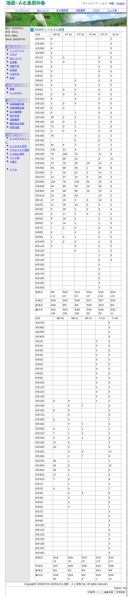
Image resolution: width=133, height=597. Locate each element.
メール (11, 169)
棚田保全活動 (14, 123)
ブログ (96, 10)
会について (43, 10)
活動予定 (12, 66)
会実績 (11, 70)
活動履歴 (80, 10)
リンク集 (112, 10)
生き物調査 (62, 10)
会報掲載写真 (14, 104)
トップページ (22, 10)
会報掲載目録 (14, 107)
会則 (10, 77)
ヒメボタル (13, 93)
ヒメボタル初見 (16, 146)
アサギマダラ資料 (17, 150)
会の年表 (12, 115)
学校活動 (12, 127)
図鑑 (10, 89)
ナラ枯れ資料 (14, 154)
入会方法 (12, 74)
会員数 (11, 62)
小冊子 (11, 161)
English (121, 3)
